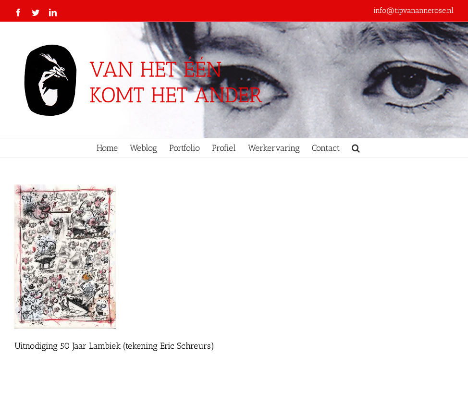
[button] (356, 148)
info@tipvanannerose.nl (413, 10)
